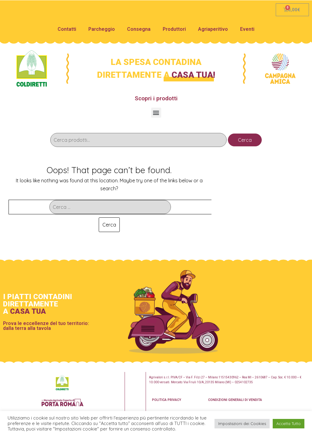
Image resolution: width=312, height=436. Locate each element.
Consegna (139, 29)
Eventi (247, 29)
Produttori (174, 29)
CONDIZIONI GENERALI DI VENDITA (235, 400)
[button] (156, 113)
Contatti (67, 29)
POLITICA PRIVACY (166, 400)
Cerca (245, 140)
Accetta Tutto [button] (288, 423)
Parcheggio (101, 29)
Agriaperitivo (213, 29)
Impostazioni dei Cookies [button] (242, 423)
